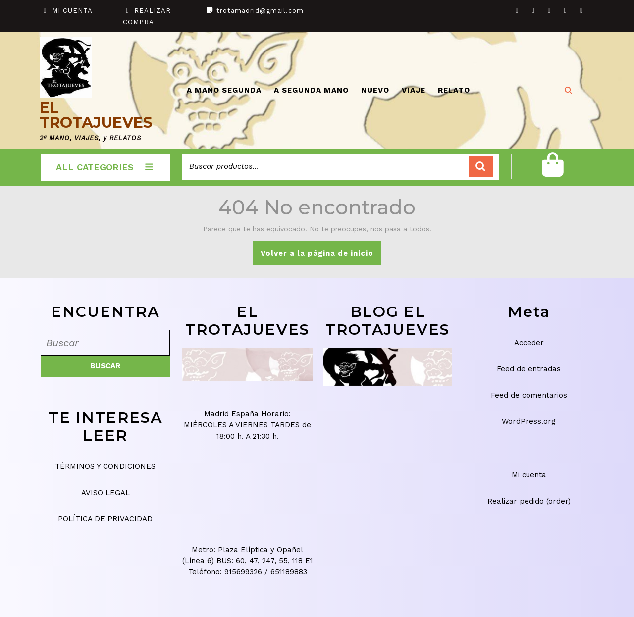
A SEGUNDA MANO (311, 90)
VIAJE (413, 90)
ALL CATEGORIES (105, 167)
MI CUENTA (72, 10)
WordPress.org (529, 421)
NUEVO (375, 90)
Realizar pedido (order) (529, 501)
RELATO (454, 90)
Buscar (481, 166)
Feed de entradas (529, 368)
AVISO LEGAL (105, 492)
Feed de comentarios (529, 395)
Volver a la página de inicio (321, 256)
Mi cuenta (529, 474)
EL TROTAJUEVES (96, 115)
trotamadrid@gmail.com (260, 10)
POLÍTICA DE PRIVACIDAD (105, 518)
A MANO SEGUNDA (224, 90)
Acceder (529, 342)
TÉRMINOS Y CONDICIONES (105, 466)
